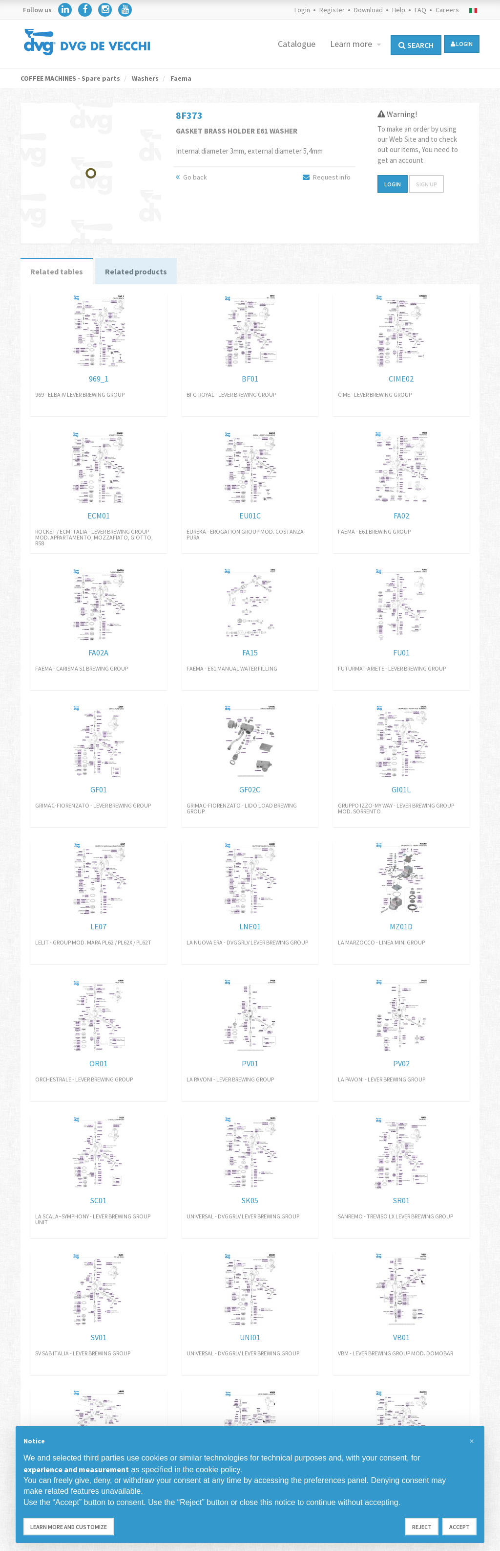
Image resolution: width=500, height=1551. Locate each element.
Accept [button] (459, 1526)
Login (302, 9)
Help (398, 9)
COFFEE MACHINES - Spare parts (70, 78)
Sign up (426, 184)
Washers (144, 78)
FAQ (420, 9)
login (462, 43)
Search (416, 45)
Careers (447, 9)
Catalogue (296, 43)
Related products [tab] (136, 271)
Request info (327, 177)
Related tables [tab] (56, 271)
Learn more (352, 43)
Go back (191, 177)
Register (332, 9)
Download (368, 9)
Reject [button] (422, 1526)
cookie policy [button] (218, 1469)
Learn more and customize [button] (68, 1526)
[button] (471, 1441)
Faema (180, 78)
